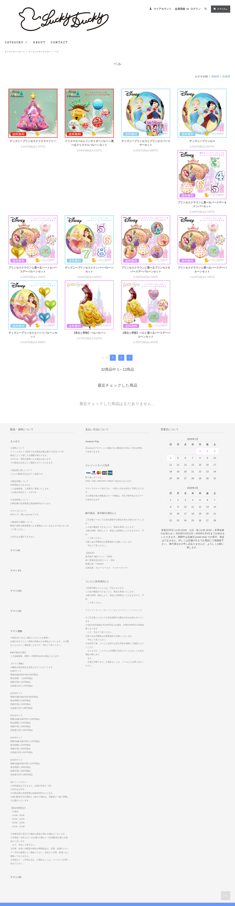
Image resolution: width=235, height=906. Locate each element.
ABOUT (39, 42)
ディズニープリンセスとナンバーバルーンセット (145, 208)
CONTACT (59, 42)
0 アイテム (220, 8)
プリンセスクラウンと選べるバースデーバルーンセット (32, 273)
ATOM (92, 880)
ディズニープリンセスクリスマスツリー (33, 141)
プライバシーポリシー (18, 880)
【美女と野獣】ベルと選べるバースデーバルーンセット (202, 273)
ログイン (195, 8)
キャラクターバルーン (15, 52)
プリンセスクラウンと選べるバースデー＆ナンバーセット (32, 208)
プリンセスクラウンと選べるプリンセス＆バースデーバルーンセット (202, 208)
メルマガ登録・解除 (92, 875)
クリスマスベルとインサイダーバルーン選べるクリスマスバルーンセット (89, 143)
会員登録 (180, 8)
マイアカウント (162, 8)
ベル (57, 52)
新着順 (226, 76)
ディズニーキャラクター (40, 52)
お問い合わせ (13, 886)
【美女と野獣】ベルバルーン (145, 271)
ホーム (10, 860)
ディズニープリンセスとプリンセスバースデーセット (145, 143)
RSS (84, 880)
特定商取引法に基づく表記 (20, 875)
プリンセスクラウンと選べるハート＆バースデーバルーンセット (89, 208)
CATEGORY (16, 42)
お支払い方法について (18, 865)
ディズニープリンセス (202, 141)
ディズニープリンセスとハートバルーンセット (89, 273)
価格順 (215, 76)
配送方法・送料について (19, 870)
